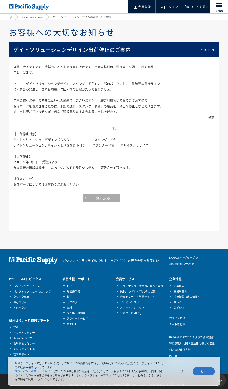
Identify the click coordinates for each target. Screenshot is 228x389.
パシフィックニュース (26, 286)
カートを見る (177, 324)
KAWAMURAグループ (182, 258)
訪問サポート (21, 354)
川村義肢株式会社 (180, 264)
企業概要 (179, 286)
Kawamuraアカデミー (27, 338)
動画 (69, 297)
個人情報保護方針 (180, 350)
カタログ (72, 302)
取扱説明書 (73, 291)
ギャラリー (20, 302)
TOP (16, 327)
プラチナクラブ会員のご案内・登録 (141, 286)
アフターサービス (77, 319)
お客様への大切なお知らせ (38, 17)
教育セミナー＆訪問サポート (137, 297)
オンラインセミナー (25, 333)
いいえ (180, 371)
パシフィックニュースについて (32, 291)
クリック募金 (21, 297)
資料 (69, 308)
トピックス (20, 308)
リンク (178, 302)
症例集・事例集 (76, 313)
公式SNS (179, 308)
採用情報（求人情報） (187, 297)
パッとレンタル (129, 302)
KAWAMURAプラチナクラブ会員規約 (191, 337)
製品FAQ (72, 324)
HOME (10, 16)
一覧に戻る (114, 199)
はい (203, 371)
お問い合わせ (177, 318)
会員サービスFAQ (130, 313)
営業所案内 (180, 291)
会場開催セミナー (24, 343)
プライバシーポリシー (28, 371)
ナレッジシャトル (24, 349)
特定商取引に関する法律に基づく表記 (192, 343)
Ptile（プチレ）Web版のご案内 (139, 291)
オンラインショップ (132, 308)
